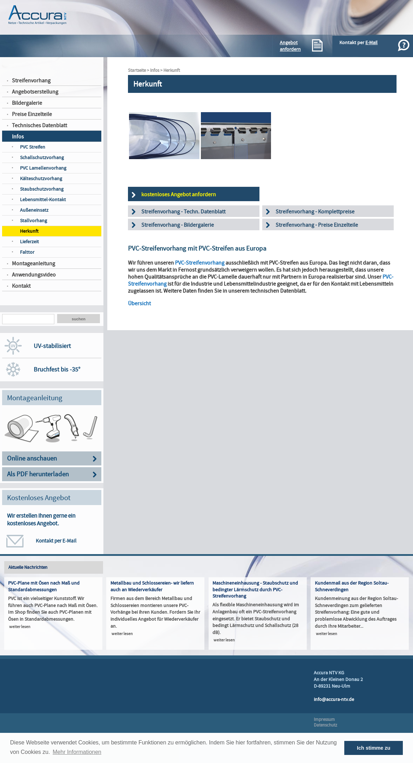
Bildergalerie (27, 103)
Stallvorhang (33, 220)
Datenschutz (325, 725)
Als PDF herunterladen (38, 474)
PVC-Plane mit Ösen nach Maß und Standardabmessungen (44, 586)
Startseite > (139, 70)
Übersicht (139, 303)
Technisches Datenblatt (39, 125)
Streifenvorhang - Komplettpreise (315, 211)
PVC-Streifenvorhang (199, 262)
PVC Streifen (32, 147)
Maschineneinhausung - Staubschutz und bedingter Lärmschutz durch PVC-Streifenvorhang (255, 589)
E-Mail (371, 42)
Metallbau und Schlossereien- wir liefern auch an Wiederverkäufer (152, 586)
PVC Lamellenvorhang (43, 168)
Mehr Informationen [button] (77, 752)
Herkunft (29, 231)
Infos (18, 136)
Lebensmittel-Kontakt (43, 199)
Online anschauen (32, 458)
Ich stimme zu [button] (373, 748)
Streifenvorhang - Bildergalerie (177, 225)
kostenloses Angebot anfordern (178, 194)
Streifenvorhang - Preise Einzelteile (317, 225)
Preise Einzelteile (32, 114)
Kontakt (21, 285)
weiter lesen (20, 626)
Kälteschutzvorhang (41, 178)
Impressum (324, 719)
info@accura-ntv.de (334, 699)
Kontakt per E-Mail (56, 540)
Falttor (27, 252)
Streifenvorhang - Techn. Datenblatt (183, 211)
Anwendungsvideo (34, 274)
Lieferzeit (29, 241)
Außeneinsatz (34, 210)
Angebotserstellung (35, 91)
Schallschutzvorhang (42, 157)
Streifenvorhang (31, 80)
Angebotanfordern (290, 46)
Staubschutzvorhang (41, 189)
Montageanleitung (33, 263)
